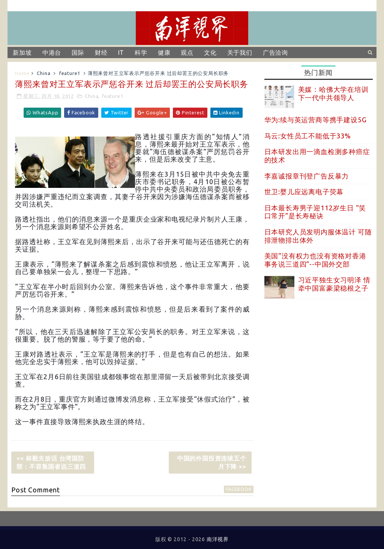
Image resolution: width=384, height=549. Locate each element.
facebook (238, 489)
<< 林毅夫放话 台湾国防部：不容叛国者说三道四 (51, 462)
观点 (187, 52)
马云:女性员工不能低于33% (307, 136)
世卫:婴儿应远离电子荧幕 (304, 191)
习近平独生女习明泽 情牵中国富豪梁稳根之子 (334, 284)
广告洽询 (275, 52)
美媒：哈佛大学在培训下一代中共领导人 (333, 93)
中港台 (51, 52)
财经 (101, 52)
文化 (210, 52)
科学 (141, 52)
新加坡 (22, 52)
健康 (164, 52)
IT (121, 52)
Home (22, 73)
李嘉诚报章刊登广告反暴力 (306, 176)
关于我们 (239, 52)
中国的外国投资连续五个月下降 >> (211, 462)
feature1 (69, 73)
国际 (78, 52)
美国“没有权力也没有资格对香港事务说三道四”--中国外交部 (315, 260)
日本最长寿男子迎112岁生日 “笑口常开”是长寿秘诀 (315, 212)
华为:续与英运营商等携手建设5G (315, 119)
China (43, 73)
